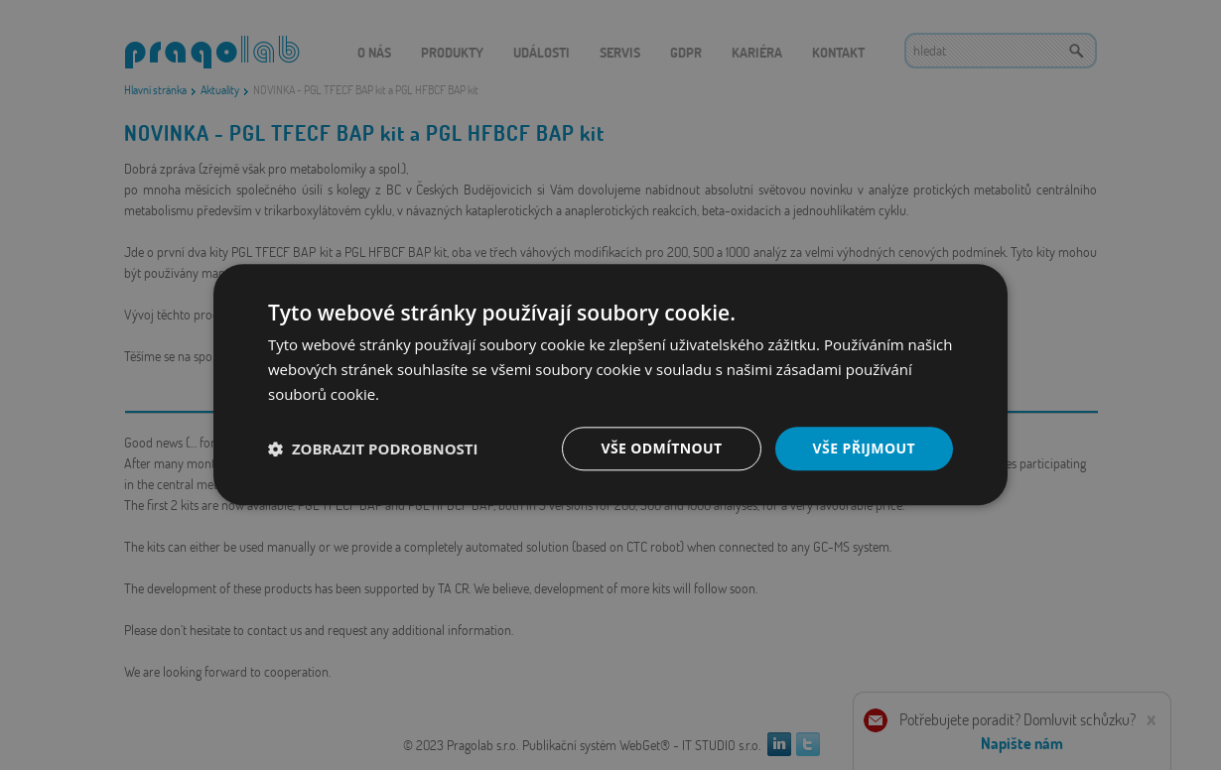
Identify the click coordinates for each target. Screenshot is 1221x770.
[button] (373, 448)
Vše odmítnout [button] (661, 448)
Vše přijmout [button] (864, 448)
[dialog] (610, 385)
